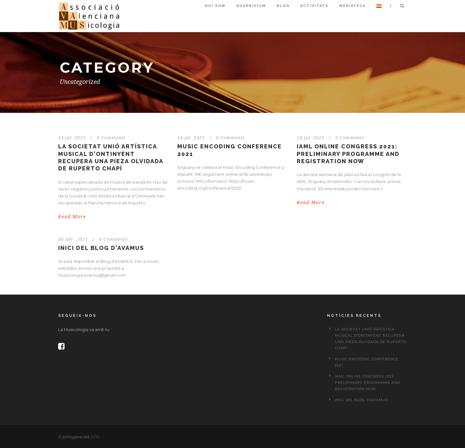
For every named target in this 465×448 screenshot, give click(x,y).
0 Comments (111, 137)
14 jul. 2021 (72, 137)
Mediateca (352, 6)
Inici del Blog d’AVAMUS (101, 248)
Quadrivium (251, 6)
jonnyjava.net (76, 436)
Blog (283, 6)
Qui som (215, 6)
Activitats (314, 6)
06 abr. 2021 (73, 239)
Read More (72, 216)
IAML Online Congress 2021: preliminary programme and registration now (348, 153)
